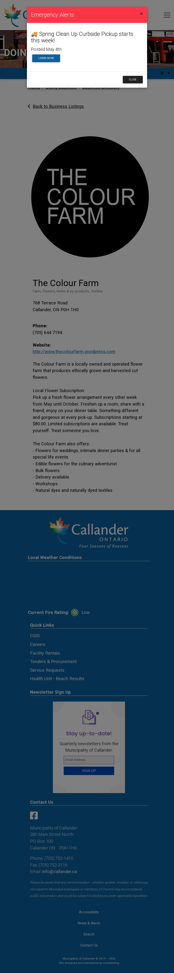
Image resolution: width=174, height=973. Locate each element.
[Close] (141, 14)
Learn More (46, 58)
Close (133, 79)
